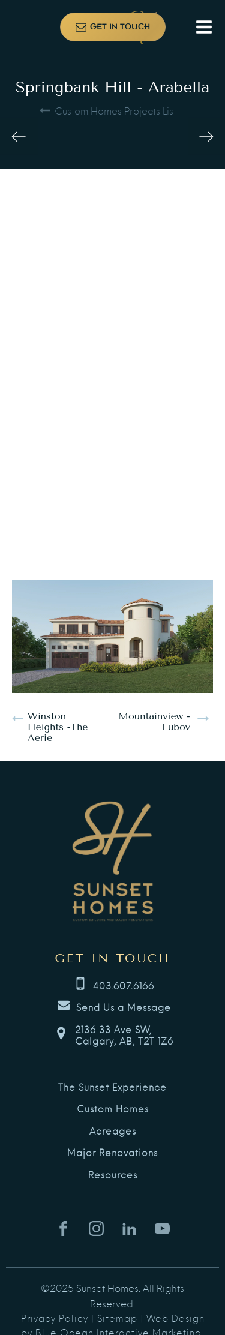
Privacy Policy (54, 1317)
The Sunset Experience (112, 1087)
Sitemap (117, 1317)
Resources (112, 1175)
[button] (113, 27)
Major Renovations (112, 1153)
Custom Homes (113, 1109)
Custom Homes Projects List (115, 110)
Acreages (112, 1131)
